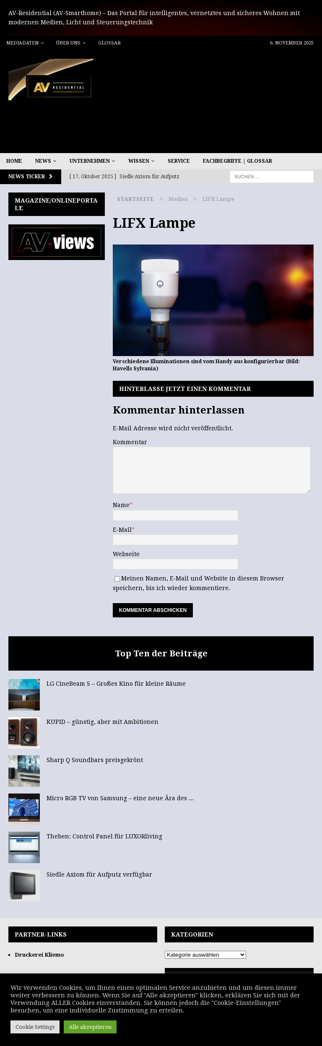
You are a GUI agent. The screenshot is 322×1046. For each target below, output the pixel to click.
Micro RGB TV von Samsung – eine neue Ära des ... (120, 798)
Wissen (138, 161)
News (43, 161)
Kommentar (130, 442)
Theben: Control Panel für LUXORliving (104, 836)
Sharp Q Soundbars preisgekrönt (95, 760)
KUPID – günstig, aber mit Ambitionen (102, 721)
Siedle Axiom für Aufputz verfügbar (99, 874)
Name (121, 505)
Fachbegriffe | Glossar (237, 161)
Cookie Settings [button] (35, 1027)
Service (179, 161)
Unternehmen (90, 161)
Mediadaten (22, 43)
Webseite (126, 554)
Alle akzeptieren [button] (90, 1027)
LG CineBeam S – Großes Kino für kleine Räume (116, 683)
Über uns (68, 43)
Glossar (109, 43)
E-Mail (122, 529)
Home (14, 161)
